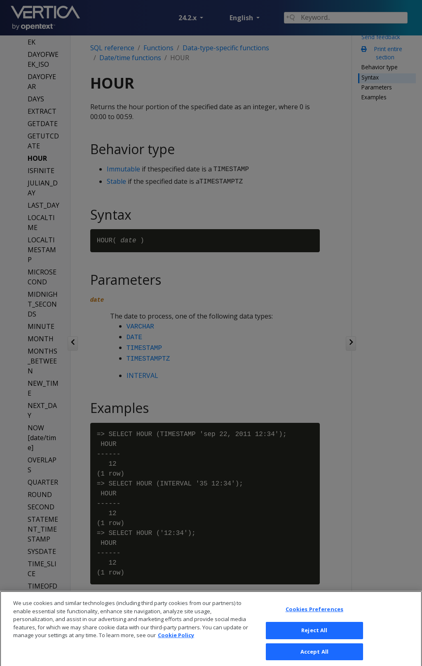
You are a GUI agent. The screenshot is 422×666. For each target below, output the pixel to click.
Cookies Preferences (314, 617)
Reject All (314, 637)
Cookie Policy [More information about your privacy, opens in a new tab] (176, 643)
